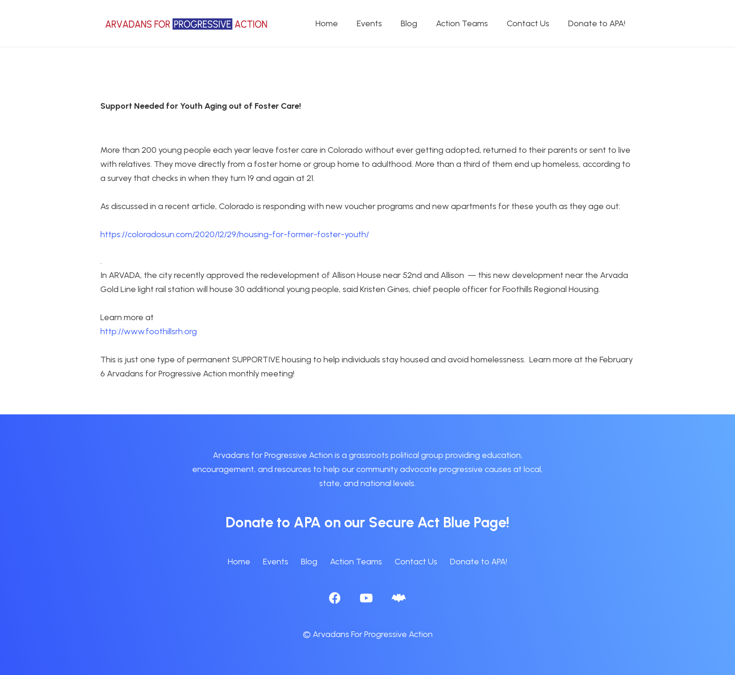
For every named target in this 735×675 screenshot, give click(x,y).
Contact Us (416, 561)
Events (275, 561)
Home (239, 561)
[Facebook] (335, 598)
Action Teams (356, 561)
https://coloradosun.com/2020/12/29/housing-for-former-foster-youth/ (234, 234)
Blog (309, 561)
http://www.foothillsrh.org (148, 331)
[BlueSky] (398, 598)
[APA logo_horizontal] (187, 23)
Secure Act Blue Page (437, 522)
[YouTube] (366, 598)
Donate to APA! (478, 561)
